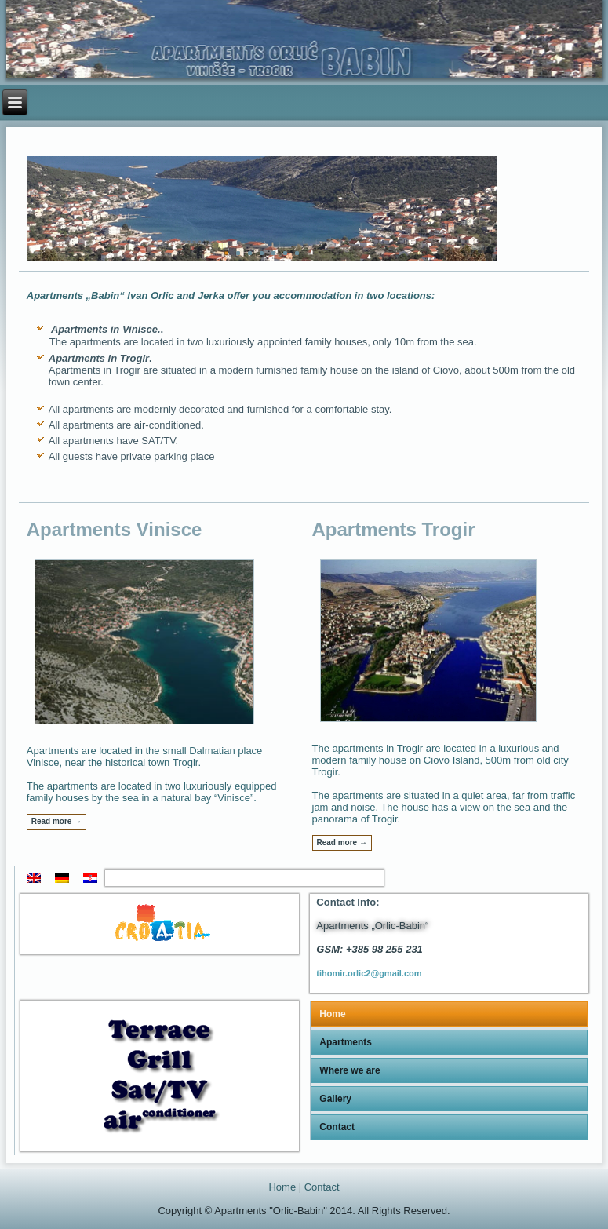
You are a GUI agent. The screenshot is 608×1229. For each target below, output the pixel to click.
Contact (337, 1126)
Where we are (349, 1070)
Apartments (345, 1042)
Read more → (56, 821)
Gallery (335, 1098)
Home (332, 1013)
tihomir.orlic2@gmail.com (368, 973)
